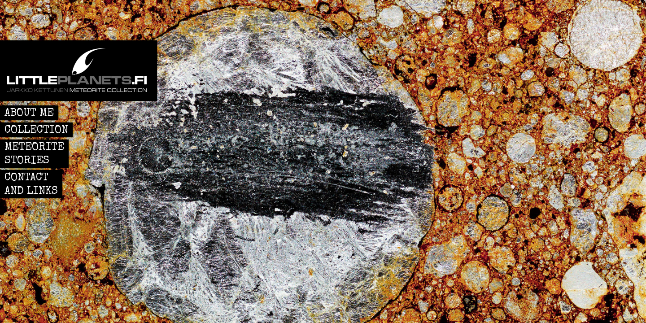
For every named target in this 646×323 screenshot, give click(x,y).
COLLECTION (36, 130)
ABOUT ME (29, 113)
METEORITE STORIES (34, 154)
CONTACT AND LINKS (31, 185)
